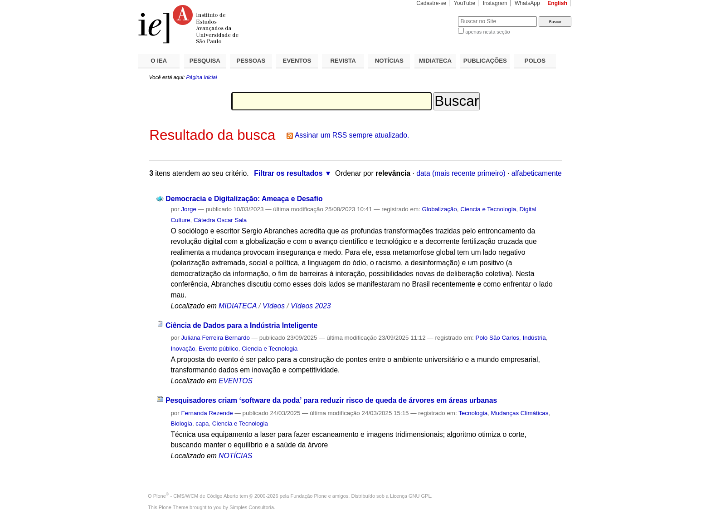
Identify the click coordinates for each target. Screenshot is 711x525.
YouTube (465, 3)
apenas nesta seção (487, 32)
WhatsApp (527, 3)
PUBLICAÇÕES (485, 60)
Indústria (534, 337)
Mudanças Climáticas (520, 413)
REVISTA (343, 60)
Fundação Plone (309, 496)
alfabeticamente (536, 173)
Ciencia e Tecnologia (488, 209)
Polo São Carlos (498, 337)
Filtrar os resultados (288, 173)
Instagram (495, 3)
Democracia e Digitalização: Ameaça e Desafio (244, 199)
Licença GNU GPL (410, 496)
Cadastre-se (431, 3)
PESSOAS (251, 60)
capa (202, 423)
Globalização (439, 209)
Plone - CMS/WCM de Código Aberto (196, 496)
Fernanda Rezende (207, 413)
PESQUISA (205, 60)
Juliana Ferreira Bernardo (215, 337)
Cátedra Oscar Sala (220, 220)
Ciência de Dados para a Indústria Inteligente (241, 325)
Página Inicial (201, 77)
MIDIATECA (435, 60)
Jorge (188, 209)
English (557, 3)
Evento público (219, 348)
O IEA (159, 60)
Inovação (182, 348)
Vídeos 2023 (311, 306)
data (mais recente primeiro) (461, 173)
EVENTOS (297, 60)
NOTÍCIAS (389, 60)
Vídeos (274, 306)
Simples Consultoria (251, 507)
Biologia (181, 423)
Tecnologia (472, 413)
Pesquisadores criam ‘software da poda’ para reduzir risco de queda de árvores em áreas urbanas (331, 400)
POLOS (535, 60)
